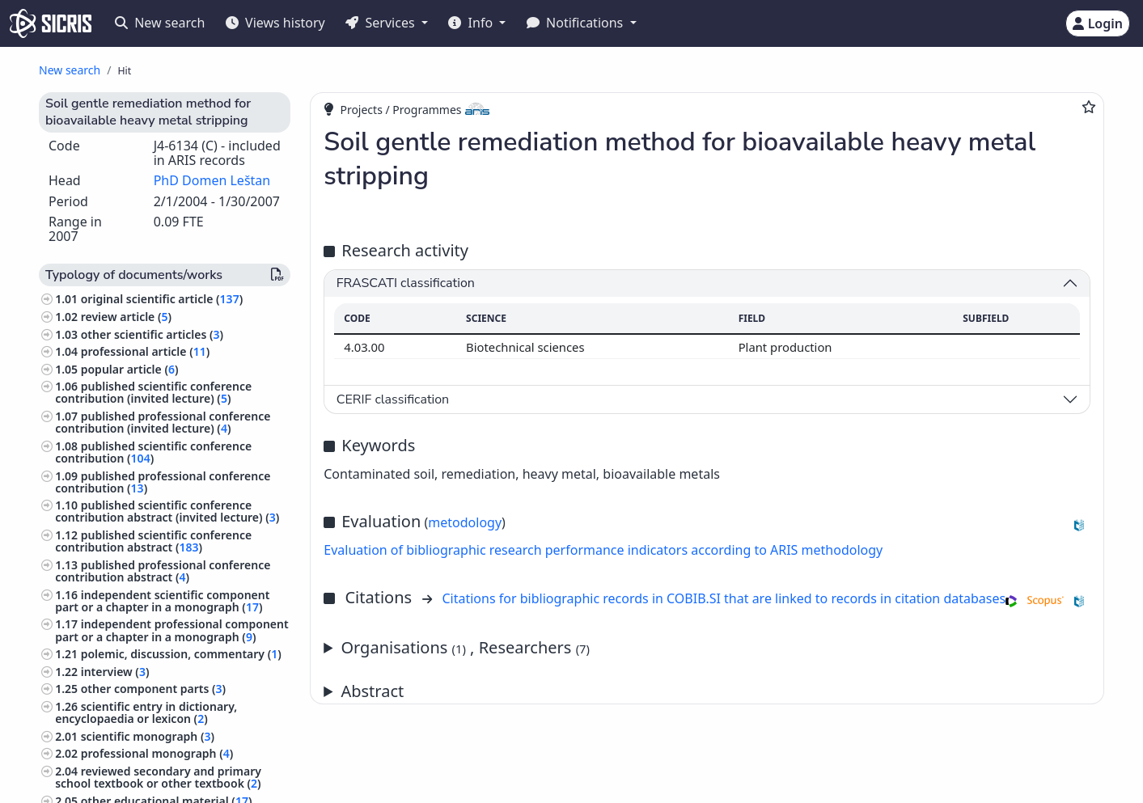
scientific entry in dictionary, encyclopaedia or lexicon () (146, 712)
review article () (126, 316)
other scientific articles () (152, 334)
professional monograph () (157, 753)
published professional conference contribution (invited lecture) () (162, 422)
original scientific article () (162, 298)
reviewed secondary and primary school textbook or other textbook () (158, 777)
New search (160, 23)
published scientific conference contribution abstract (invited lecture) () (167, 511)
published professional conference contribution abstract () (162, 571)
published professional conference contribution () (162, 482)
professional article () (145, 351)
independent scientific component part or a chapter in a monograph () (162, 601)
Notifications (577, 23)
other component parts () (153, 688)
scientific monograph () (147, 736)
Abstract (372, 691)
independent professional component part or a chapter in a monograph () (171, 630)
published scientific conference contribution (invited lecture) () (153, 392)
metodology (465, 522)
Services (381, 23)
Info (472, 23)
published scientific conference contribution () (153, 452)
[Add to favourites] (1089, 106)
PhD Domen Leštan (212, 180)
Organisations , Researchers (465, 647)
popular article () (130, 369)
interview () (115, 671)
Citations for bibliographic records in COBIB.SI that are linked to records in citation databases (723, 598)
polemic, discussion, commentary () (181, 653)
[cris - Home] (50, 23)
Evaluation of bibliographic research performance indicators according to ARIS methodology (603, 550)
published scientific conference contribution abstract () (153, 541)
